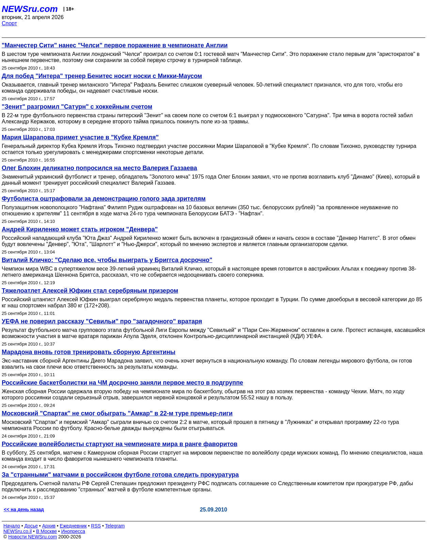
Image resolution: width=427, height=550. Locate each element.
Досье (31, 526)
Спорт (9, 23)
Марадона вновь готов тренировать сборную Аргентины (88, 352)
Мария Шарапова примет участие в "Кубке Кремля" (80, 137)
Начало (11, 526)
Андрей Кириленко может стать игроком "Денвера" (80, 229)
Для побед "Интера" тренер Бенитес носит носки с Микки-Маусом (102, 76)
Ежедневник (73, 526)
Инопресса (73, 531)
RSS (96, 526)
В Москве (46, 531)
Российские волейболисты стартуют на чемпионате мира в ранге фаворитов (119, 444)
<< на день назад (24, 509)
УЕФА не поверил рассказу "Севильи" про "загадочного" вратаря (102, 321)
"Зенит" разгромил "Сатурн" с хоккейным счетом (77, 106)
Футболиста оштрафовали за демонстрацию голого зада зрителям (104, 198)
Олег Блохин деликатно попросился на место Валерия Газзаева (99, 168)
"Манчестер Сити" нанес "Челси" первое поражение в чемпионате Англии (115, 45)
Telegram (115, 526)
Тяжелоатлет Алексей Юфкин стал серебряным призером (90, 290)
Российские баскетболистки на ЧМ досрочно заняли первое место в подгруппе (122, 382)
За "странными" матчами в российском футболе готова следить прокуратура (120, 474)
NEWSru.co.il (17, 531)
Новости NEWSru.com (32, 536)
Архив (49, 526)
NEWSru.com (30, 9)
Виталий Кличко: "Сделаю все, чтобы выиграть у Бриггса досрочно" (107, 260)
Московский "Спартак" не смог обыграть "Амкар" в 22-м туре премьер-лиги (117, 413)
